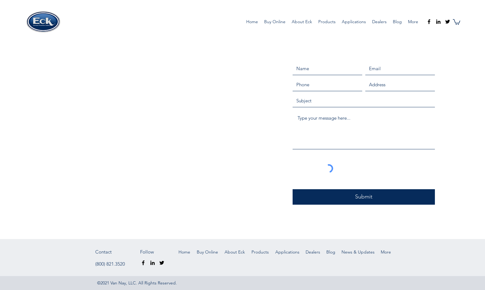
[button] (456, 22)
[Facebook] (429, 22)
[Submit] (364, 197)
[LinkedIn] (438, 22)
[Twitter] (447, 22)
